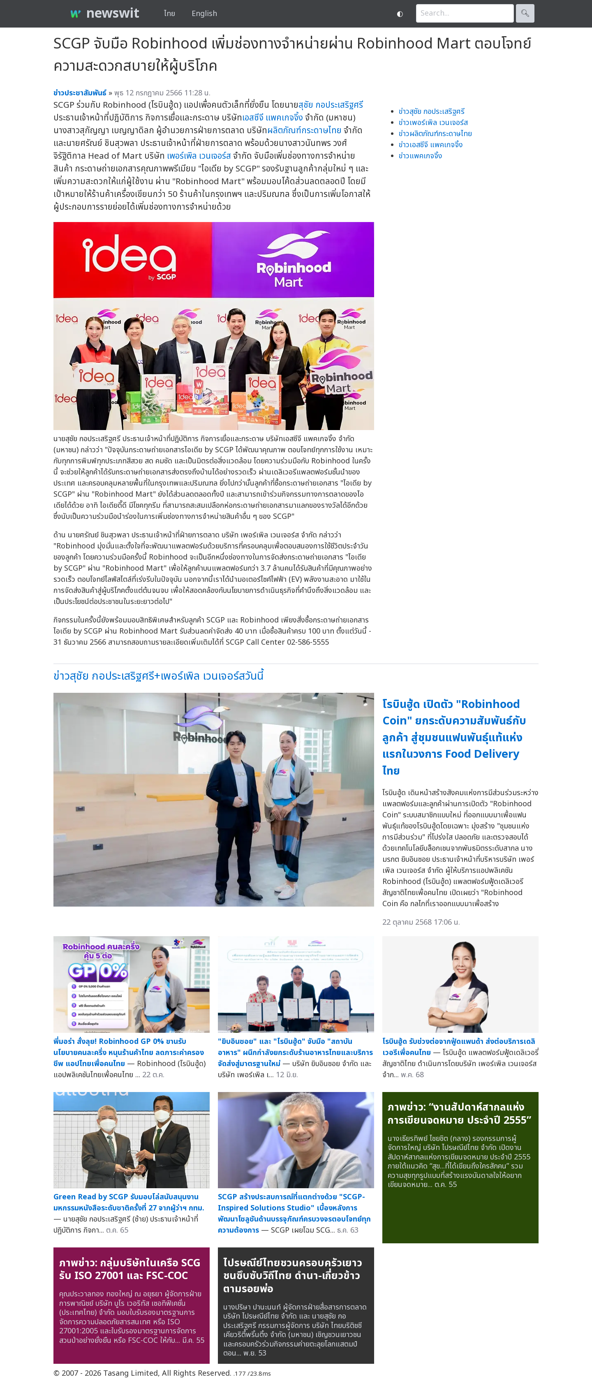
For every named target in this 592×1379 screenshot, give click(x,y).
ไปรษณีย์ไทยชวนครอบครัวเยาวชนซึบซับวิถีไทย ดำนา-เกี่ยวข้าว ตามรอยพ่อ (292, 1276)
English (204, 13)
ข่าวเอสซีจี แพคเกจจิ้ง (431, 144)
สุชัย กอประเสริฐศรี (330, 105)
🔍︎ (525, 13)
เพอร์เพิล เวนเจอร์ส (199, 156)
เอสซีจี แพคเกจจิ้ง (272, 117)
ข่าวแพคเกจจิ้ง (420, 156)
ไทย (169, 13)
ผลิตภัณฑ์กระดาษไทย (304, 130)
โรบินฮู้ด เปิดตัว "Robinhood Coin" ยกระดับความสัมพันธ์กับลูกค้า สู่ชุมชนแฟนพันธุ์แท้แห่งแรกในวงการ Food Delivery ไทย (454, 738)
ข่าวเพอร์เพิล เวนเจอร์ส (433, 122)
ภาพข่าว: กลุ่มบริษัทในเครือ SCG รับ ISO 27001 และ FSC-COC (130, 1269)
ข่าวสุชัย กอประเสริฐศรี (432, 111)
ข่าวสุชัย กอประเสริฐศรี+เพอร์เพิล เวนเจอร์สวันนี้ (158, 676)
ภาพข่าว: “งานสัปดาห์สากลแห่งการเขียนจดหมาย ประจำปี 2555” (459, 1113)
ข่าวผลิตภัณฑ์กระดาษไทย (435, 133)
